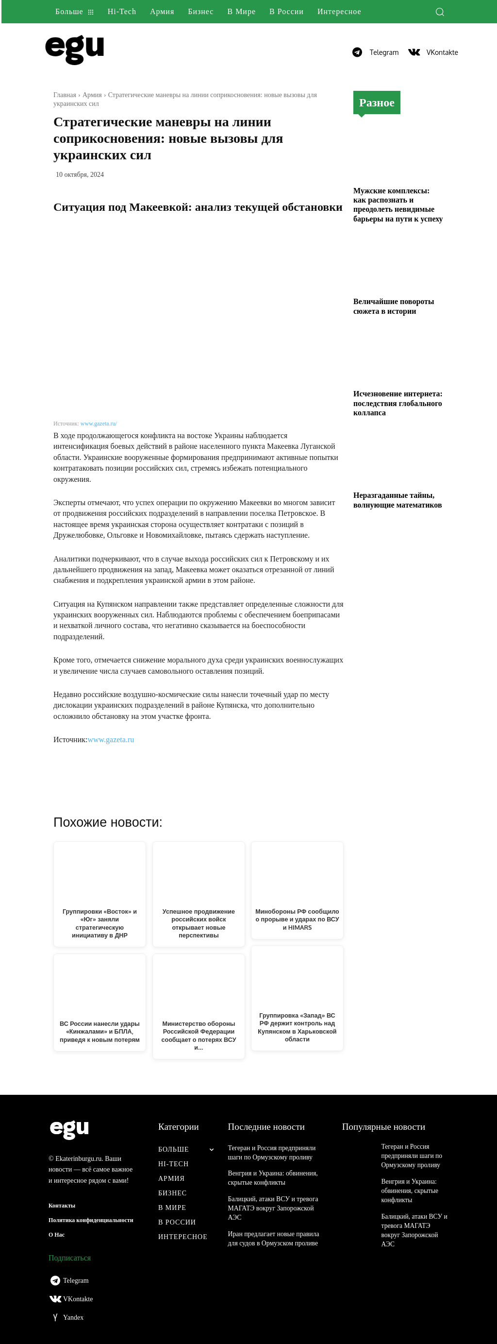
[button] (439, 11)
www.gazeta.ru (110, 739)
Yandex (73, 1317)
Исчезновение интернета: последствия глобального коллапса (398, 403)
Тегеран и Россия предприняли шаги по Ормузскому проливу (408, 1154)
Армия (92, 95)
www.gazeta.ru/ (99, 423)
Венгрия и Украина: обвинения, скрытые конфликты (406, 1186)
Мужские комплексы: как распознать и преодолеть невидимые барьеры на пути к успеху (398, 205)
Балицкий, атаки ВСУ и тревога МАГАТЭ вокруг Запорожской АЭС (271, 1206)
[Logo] (99, 52)
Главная (64, 95)
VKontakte (442, 52)
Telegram (384, 52)
